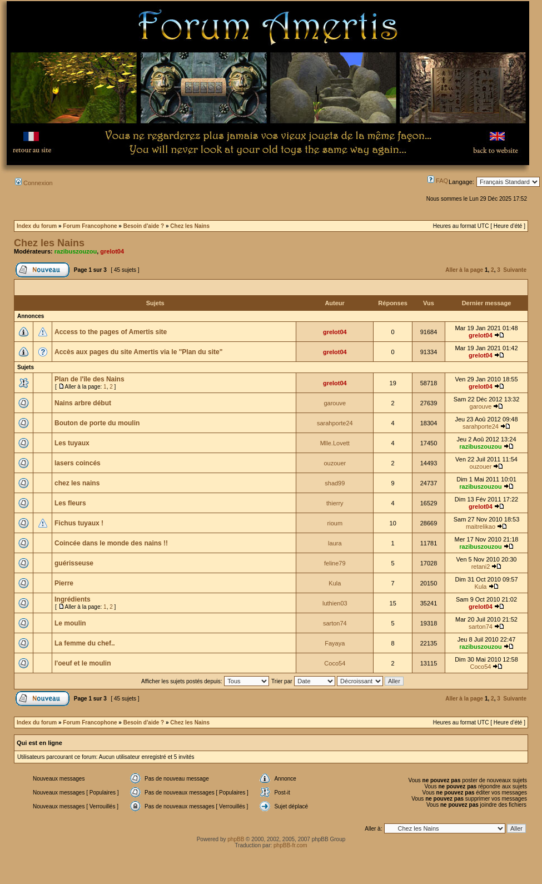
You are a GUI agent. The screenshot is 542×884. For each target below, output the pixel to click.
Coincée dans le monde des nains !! (111, 543)
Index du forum (37, 226)
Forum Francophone (90, 226)
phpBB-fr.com (290, 845)
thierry (335, 503)
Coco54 (334, 663)
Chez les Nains (190, 226)
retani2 (480, 566)
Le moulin (70, 623)
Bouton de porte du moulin (97, 423)
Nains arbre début (82, 403)
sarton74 (335, 623)
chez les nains (77, 483)
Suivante (514, 270)
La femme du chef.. (84, 643)
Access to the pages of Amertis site (110, 332)
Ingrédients (72, 599)
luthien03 (334, 603)
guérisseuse (73, 563)
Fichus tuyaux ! (78, 523)
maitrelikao (480, 526)
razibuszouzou (75, 251)
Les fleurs (70, 503)
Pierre (63, 583)
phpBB (235, 839)
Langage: (461, 181)
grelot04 (112, 251)
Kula (335, 583)
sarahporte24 (335, 423)
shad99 (335, 483)
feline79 (335, 563)
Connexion (34, 183)
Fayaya (335, 643)
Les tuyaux (71, 443)
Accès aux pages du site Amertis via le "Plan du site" (138, 352)
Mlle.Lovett (335, 443)
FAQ (437, 180)
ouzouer (335, 463)
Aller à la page (464, 270)
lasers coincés (77, 463)
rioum (335, 523)
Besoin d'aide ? (144, 226)
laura (334, 543)
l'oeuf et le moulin (82, 663)
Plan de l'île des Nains (89, 379)
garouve (335, 403)
